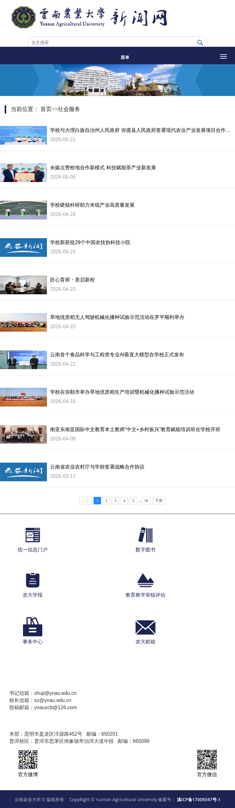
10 (146, 500)
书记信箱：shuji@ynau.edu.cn (42, 693)
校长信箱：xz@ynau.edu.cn (40, 700)
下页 (159, 500)
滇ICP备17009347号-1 (198, 799)
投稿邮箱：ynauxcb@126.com (43, 707)
